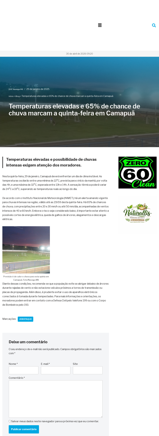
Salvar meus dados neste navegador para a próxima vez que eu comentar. (55, 383)
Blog (18, 56)
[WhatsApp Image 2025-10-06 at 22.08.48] (137, 147)
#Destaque (26, 280)
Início (11, 56)
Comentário (17, 339)
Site (75, 324)
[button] (100, 5)
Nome (13, 324)
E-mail (45, 324)
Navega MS (18, 49)
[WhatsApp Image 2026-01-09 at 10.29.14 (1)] (137, 193)
